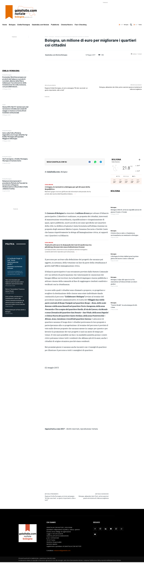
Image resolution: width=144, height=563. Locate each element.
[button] (131, 24)
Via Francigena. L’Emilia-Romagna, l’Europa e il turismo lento (15, 160)
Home (46, 36)
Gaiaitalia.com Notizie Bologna (56, 55)
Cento (4, 104)
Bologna (51, 36)
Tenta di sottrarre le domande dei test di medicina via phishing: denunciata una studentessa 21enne (68, 246)
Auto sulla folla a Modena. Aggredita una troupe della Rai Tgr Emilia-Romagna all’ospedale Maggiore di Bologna (14, 136)
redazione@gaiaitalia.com (62, 550)
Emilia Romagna (6, 75)
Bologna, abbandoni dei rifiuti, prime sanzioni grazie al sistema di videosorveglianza (94, 497)
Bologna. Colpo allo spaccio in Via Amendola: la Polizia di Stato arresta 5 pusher (124, 281)
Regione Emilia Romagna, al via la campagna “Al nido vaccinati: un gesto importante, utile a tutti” (60, 498)
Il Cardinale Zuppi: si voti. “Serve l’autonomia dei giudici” (14, 261)
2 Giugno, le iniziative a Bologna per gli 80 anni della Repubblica (67, 188)
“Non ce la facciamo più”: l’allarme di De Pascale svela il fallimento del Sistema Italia (14, 281)
